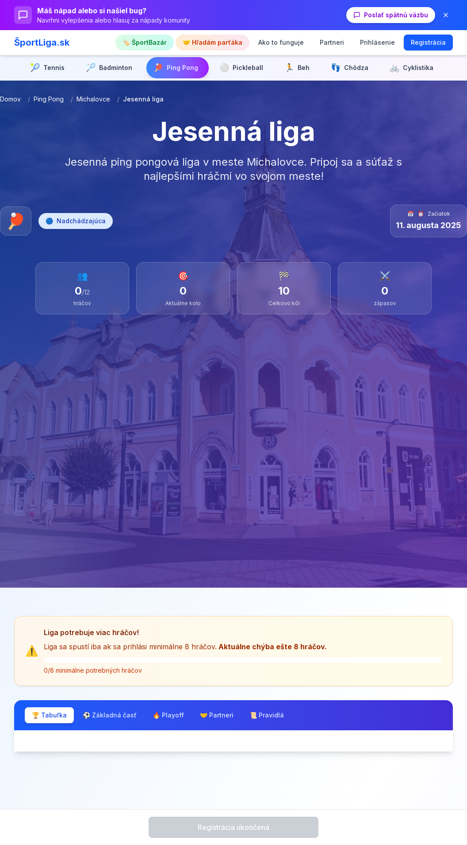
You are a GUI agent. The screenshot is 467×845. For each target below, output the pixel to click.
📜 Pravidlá (266, 715)
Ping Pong (49, 99)
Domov (10, 99)
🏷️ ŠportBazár (144, 42)
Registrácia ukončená (233, 827)
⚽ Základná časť (110, 715)
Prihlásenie (377, 42)
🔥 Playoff (168, 715)
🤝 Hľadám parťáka (212, 42)
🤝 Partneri (217, 715)
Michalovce (93, 99)
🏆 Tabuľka (49, 715)
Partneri (332, 42)
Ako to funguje (281, 42)
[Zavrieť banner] (446, 15)
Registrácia (428, 42)
